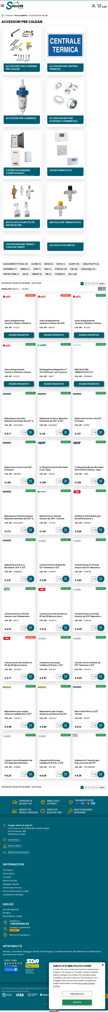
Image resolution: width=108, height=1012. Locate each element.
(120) (72, 274)
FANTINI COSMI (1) (11, 274)
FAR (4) (25, 274)
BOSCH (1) (61, 264)
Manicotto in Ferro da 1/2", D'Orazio (88, 419)
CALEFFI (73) (74, 264)
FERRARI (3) (37, 274)
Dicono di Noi (15, 845)
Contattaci (14, 839)
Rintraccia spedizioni (20, 934)
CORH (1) (37, 269)
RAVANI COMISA (74, 735)
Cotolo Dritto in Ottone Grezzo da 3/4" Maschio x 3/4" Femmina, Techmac (88, 616)
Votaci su (11, 969)
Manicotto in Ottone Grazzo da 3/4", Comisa (52, 517)
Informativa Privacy (12, 887)
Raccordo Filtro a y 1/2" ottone (86, 712)
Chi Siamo (8, 870)
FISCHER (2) (60, 274)
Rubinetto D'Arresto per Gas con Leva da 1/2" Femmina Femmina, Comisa (89, 763)
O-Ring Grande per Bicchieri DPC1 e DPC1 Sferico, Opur (89, 468)
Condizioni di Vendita (13, 894)
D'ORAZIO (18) (61, 269)
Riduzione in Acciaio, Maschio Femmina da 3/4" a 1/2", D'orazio (18, 421)
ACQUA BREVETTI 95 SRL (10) (15, 264)
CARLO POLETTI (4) (91, 264)
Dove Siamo (9, 873)
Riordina (7, 913)
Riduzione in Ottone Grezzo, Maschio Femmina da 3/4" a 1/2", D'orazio (18, 518)
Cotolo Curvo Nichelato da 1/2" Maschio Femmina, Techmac (18, 763)
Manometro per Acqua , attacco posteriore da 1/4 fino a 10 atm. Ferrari (53, 714)
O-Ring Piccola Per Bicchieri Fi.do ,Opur (54, 468)
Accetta (77, 1002)
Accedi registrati (11, 909)
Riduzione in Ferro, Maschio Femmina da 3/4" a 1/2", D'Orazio (54, 421)
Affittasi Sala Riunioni (19, 852)
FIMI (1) (48, 274)
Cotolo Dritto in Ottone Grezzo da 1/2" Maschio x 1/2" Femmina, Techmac (87, 567)
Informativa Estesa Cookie (16, 891)
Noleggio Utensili (11, 884)
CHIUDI (103, 965)
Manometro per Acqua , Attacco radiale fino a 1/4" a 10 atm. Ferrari (18, 714)
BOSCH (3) (48, 264)
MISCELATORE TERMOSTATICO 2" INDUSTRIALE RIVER (84, 372)
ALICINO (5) (36, 264)
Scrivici (14, 930)
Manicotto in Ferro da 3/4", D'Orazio (18, 468)
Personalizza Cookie (12, 916)
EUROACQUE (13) (88, 269)
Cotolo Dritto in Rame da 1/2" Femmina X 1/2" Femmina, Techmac (52, 567)
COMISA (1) (25, 269)
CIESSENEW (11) (10, 269)
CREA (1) (47, 269)
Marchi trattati (10, 880)
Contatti (7, 877)
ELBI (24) (74, 269)
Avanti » (102, 284)
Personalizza (77, 994)
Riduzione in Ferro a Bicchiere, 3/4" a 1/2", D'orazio (15, 567)
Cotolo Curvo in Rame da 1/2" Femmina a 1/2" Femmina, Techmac (87, 665)
